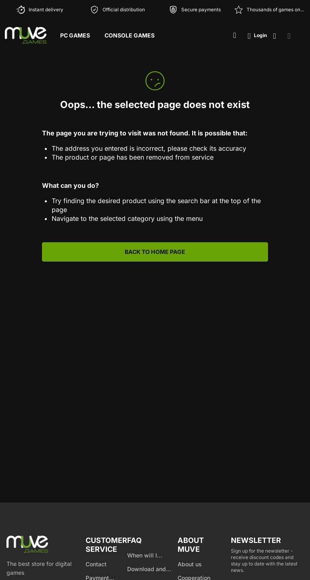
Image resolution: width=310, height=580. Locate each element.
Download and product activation (151, 569)
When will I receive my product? (142, 556)
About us (190, 564)
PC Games (75, 35)
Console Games (130, 35)
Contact (96, 564)
